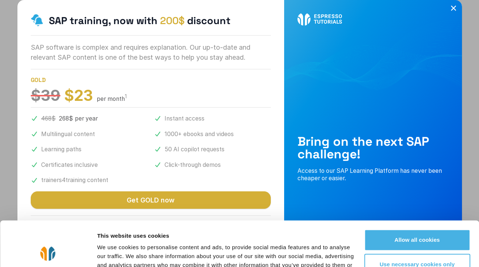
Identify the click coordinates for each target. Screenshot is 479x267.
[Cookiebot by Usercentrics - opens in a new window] (48, 252)
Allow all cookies (417, 198)
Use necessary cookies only (417, 222)
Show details (114, 252)
